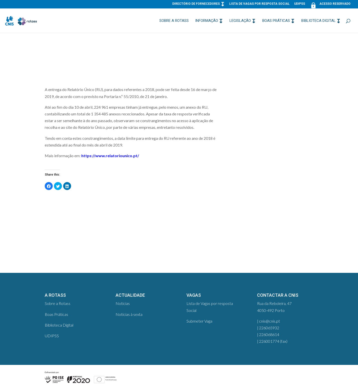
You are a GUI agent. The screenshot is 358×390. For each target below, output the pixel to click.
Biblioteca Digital (318, 21)
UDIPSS (299, 3)
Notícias (123, 303)
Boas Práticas (276, 21)
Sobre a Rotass (174, 21)
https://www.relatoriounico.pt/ (110, 155)
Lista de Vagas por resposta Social (259, 3)
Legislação (240, 21)
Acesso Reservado (330, 4)
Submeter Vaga (199, 321)
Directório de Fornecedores (196, 3)
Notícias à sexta (129, 314)
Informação (206, 21)
